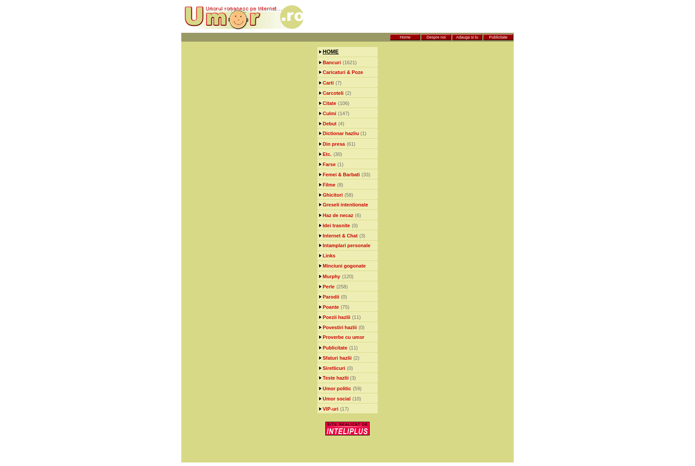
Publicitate (498, 37)
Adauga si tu (467, 37)
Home (405, 37)
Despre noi (436, 37)
